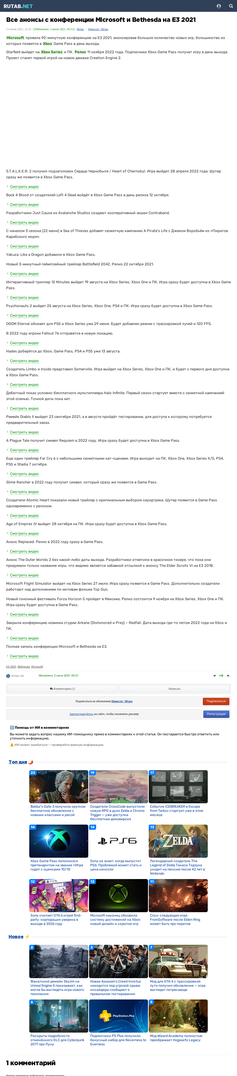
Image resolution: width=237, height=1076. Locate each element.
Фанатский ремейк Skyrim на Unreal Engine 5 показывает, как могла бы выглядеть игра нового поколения (57, 987)
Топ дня (18, 762)
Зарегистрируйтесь (81, 714)
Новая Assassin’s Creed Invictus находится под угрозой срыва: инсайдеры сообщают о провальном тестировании (115, 987)
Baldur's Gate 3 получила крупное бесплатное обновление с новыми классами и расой (58, 810)
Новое (16, 937)
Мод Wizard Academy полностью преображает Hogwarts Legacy (176, 1038)
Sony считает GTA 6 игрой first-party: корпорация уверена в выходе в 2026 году (56, 919)
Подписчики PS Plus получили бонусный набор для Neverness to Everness (118, 1040)
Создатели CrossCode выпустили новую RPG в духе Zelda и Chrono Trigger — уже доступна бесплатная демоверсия (117, 812)
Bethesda (24, 666)
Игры (80, 29)
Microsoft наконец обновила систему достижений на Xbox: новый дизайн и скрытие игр (115, 919)
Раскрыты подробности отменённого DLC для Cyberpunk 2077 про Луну (57, 1040)
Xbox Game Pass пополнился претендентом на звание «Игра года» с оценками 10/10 (56, 865)
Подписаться (216, 701)
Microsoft (37, 666)
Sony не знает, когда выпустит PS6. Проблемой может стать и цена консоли (116, 865)
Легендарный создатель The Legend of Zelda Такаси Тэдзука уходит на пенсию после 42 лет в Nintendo (177, 867)
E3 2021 (11, 666)
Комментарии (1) (62, 688)
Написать (174, 688)
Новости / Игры (98, 29)
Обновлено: (58, 675)
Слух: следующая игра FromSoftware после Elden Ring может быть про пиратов (175, 919)
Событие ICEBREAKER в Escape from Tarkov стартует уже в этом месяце (176, 810)
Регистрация (216, 714)
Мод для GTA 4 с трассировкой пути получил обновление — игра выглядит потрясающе (178, 985)
